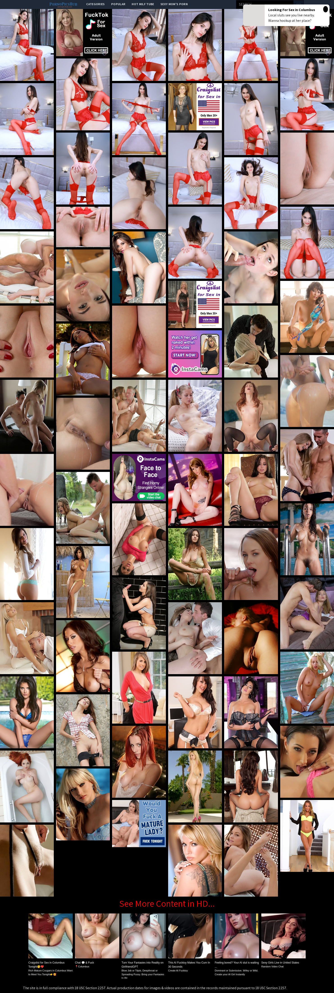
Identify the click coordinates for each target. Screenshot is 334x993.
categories (95, 4)
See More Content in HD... (167, 903)
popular (118, 4)
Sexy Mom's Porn (174, 4)
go (298, 4)
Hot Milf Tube (143, 4)
